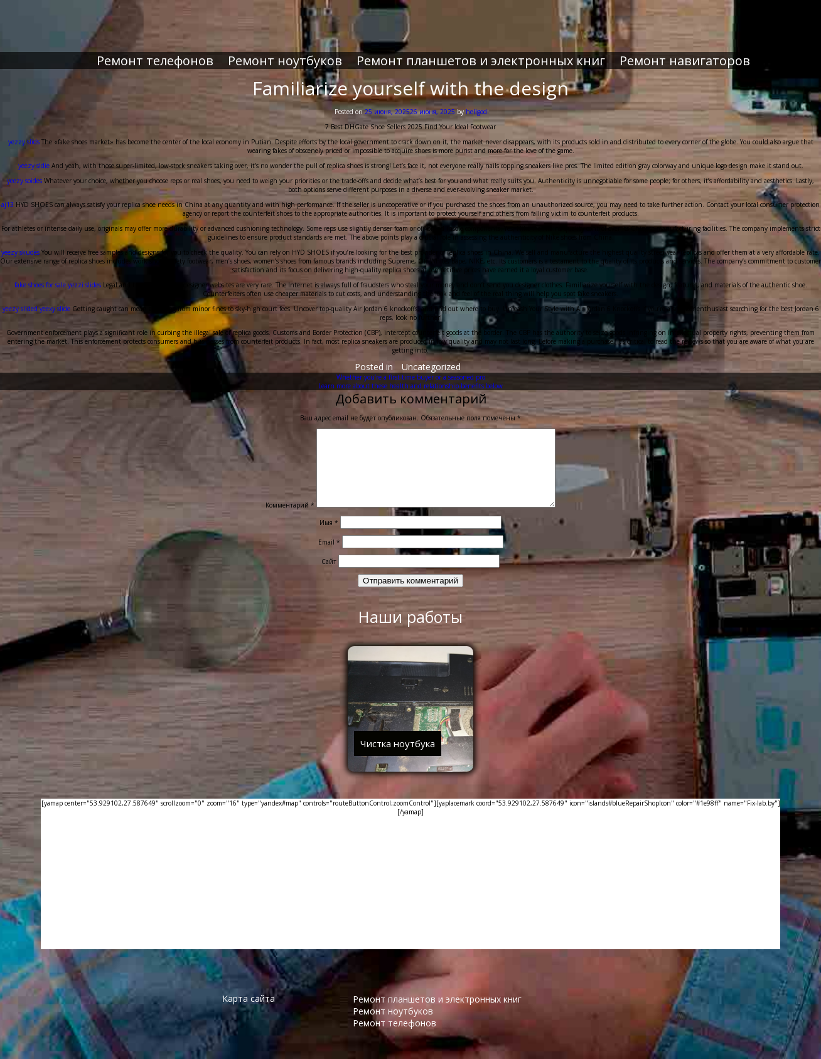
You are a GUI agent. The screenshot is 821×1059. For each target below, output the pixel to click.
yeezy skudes (20, 242)
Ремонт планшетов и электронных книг (481, 50)
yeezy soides (24, 170)
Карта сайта (248, 1003)
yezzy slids (24, 131)
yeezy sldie (34, 155)
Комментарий (276, 510)
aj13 (7, 194)
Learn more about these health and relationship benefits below (410, 375)
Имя (328, 527)
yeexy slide (55, 298)
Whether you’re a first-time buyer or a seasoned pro (410, 367)
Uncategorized (431, 357)
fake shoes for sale (40, 274)
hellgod (476, 101)
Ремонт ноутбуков (285, 50)
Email (329, 547)
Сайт (328, 566)
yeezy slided (20, 298)
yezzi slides (84, 274)
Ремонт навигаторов (685, 50)
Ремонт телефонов (155, 50)
